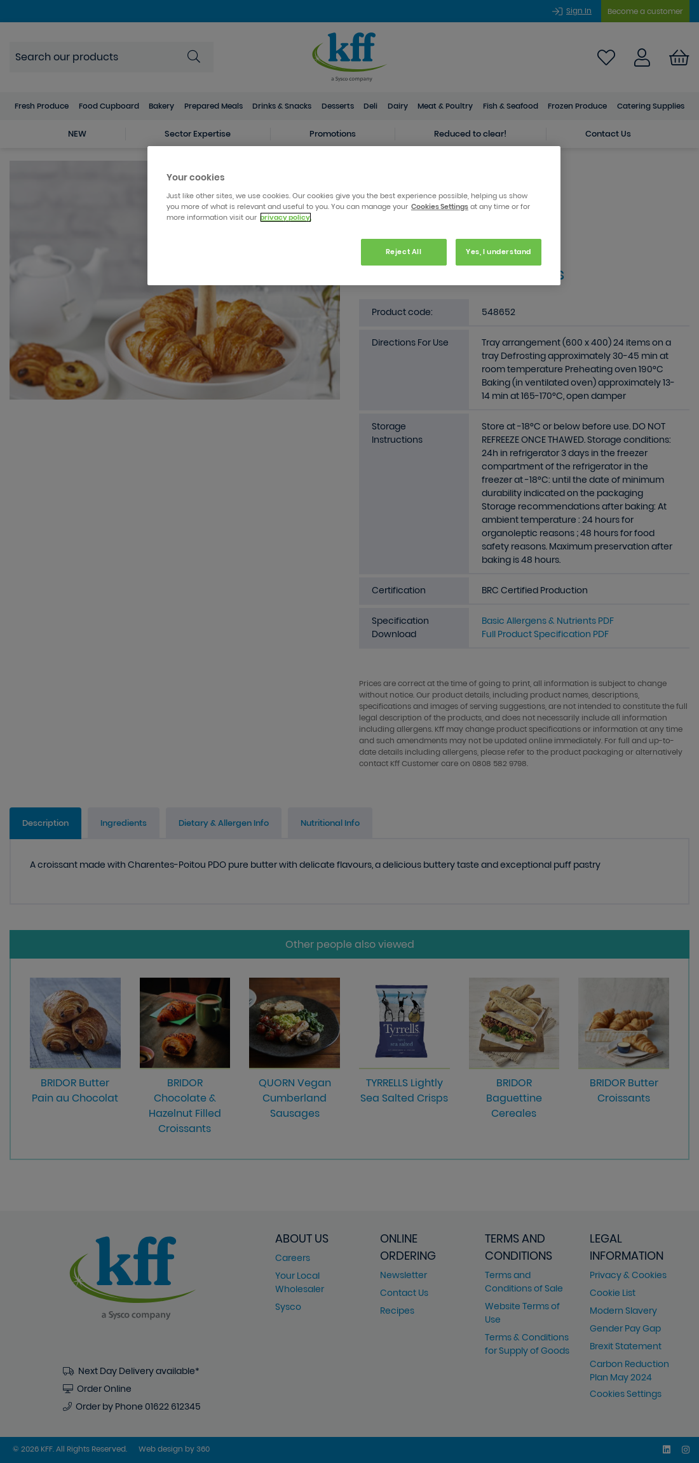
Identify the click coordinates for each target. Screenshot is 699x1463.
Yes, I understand (498, 251)
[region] (353, 215)
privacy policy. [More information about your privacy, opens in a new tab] (285, 217)
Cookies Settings (439, 206)
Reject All (404, 251)
